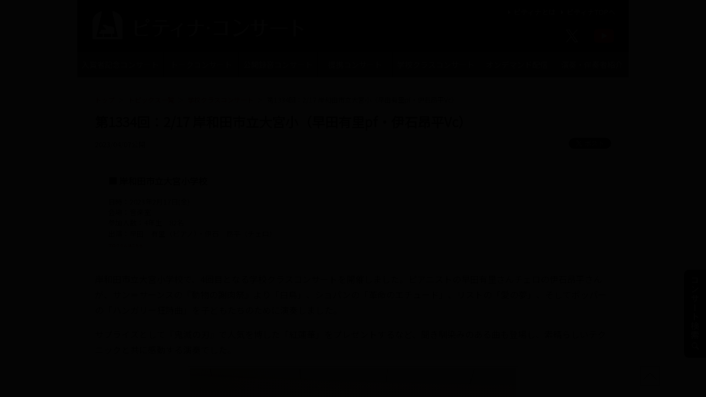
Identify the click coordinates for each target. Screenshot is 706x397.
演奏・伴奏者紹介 (592, 64)
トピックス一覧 (151, 99)
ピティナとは (530, 12)
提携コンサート (355, 64)
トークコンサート (201, 64)
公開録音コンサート (278, 64)
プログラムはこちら (140, 244)
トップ (105, 99)
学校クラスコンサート (435, 64)
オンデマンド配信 (517, 64)
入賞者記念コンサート (120, 64)
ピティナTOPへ (587, 12)
